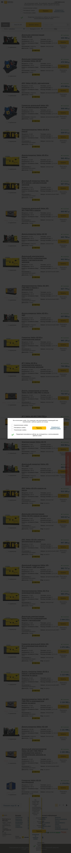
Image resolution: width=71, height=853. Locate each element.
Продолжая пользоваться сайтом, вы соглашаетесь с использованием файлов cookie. (37, 434)
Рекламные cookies (20, 427)
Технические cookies (20, 430)
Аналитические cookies (21, 425)
